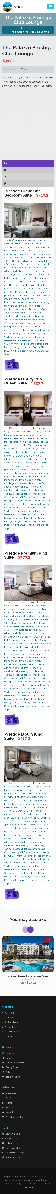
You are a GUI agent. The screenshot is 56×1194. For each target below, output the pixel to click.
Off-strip (8, 1112)
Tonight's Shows (12, 1077)
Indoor (7, 1103)
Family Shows (10, 1067)
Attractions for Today (14, 1117)
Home (23, 28)
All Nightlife (9, 1027)
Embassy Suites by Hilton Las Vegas (28, 976)
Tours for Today (11, 1157)
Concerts (8, 1058)
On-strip (7, 1107)
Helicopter (9, 1143)
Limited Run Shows (13, 1062)
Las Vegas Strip (11, 1148)
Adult (6, 1072)
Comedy (8, 1053)
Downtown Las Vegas (14, 1152)
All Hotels (8, 1013)
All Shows (8, 1017)
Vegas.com (28, 1187)
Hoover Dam (9, 1138)
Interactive (9, 1093)
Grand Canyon (11, 1134)
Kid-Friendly (9, 1098)
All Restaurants (10, 1032)
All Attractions (10, 1022)
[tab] (28, 163)
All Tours (7, 1036)
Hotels (32, 28)
